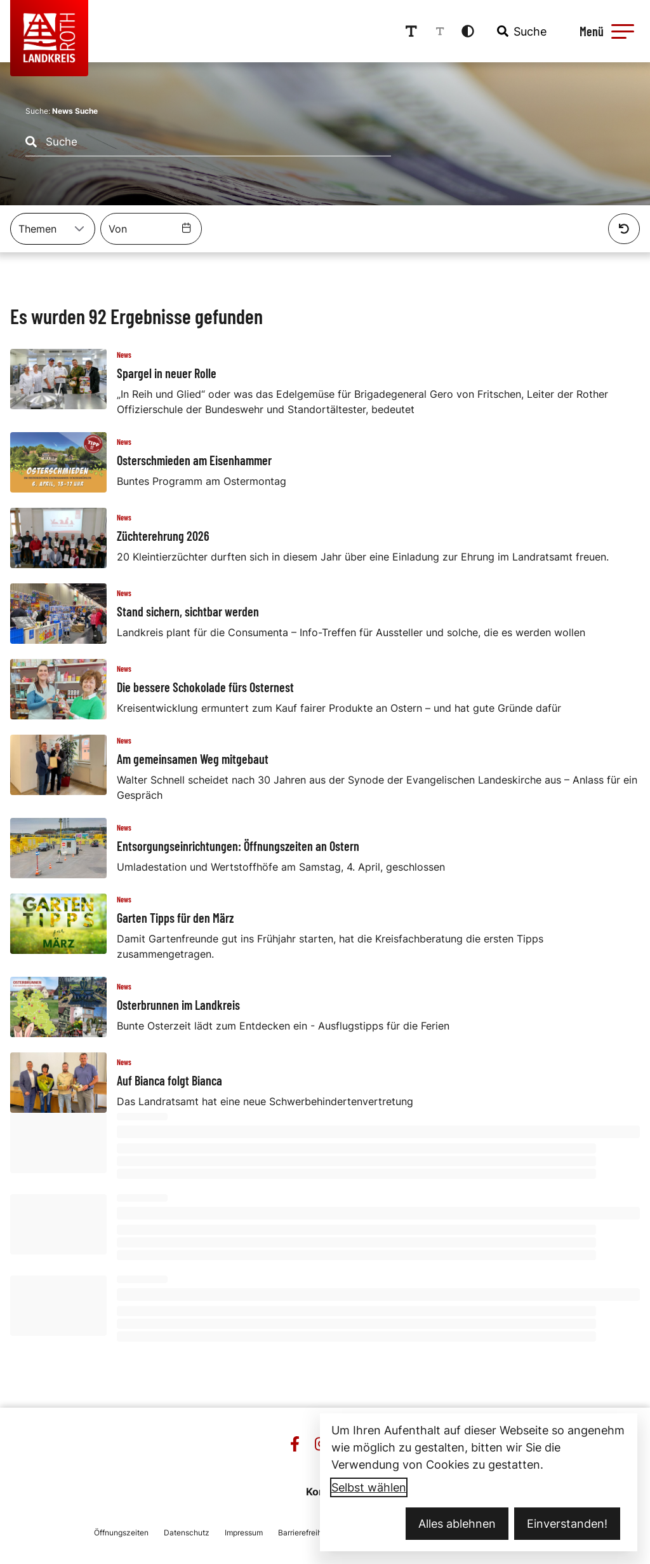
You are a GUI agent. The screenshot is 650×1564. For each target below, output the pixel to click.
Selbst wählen (368, 1487)
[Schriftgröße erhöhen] (411, 31)
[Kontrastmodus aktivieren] (468, 31)
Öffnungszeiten (121, 1532)
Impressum (244, 1532)
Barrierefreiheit (304, 1532)
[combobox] (520, 31)
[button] (622, 31)
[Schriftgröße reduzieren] (440, 31)
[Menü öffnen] (604, 31)
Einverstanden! (567, 1523)
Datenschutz (186, 1532)
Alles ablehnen (457, 1523)
